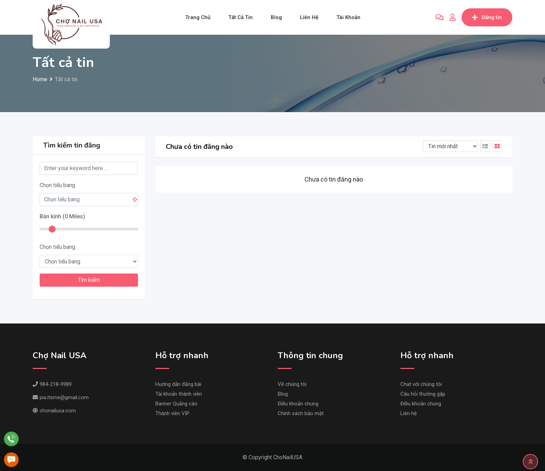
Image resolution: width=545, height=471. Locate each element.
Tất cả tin (240, 17)
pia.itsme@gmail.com (61, 397)
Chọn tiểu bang (57, 185)
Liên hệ (309, 17)
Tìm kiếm (89, 280)
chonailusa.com (54, 410)
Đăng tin (487, 17)
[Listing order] (450, 146)
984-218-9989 (52, 384)
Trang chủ (197, 17)
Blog (276, 17)
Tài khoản (348, 17)
